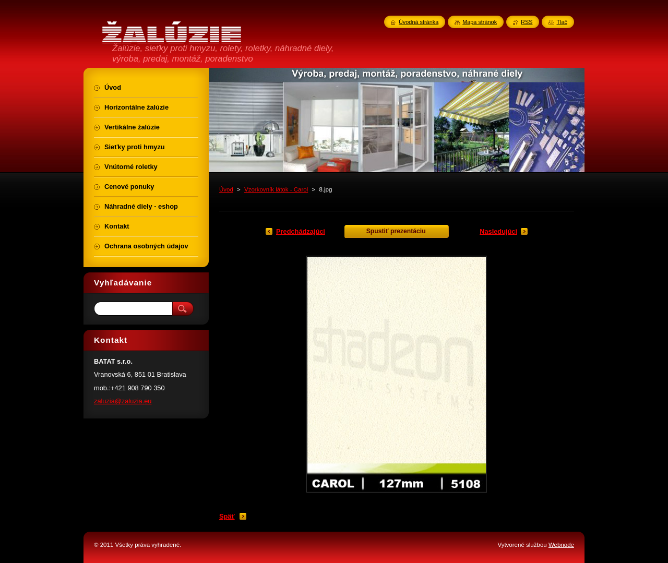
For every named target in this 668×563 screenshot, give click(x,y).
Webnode (561, 545)
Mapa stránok (479, 22)
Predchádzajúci (300, 231)
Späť (227, 516)
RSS (526, 22)
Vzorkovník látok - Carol (276, 189)
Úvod (226, 189)
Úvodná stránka (418, 22)
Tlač (561, 22)
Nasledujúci (498, 231)
